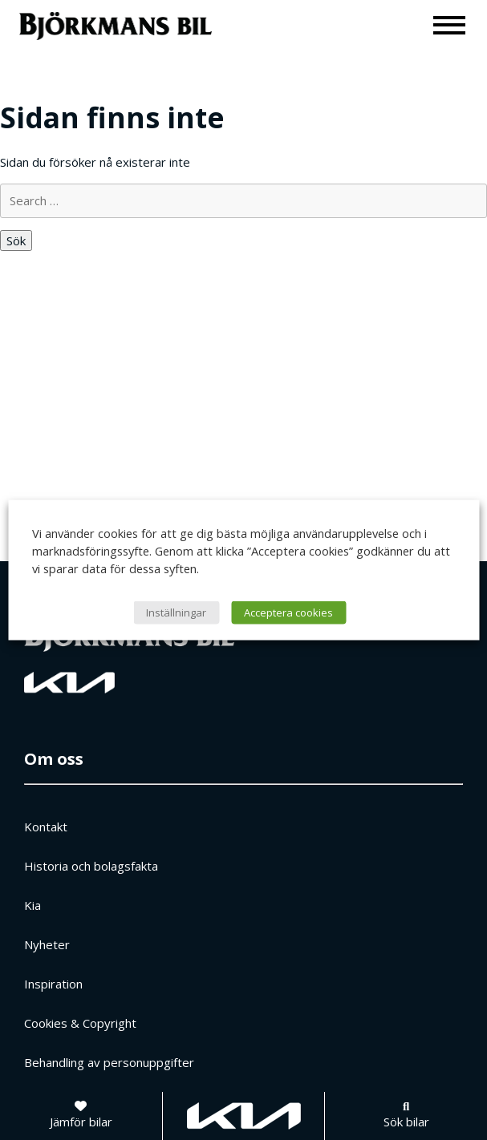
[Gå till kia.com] (244, 1116)
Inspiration (53, 984)
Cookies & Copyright (80, 1023)
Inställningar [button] (176, 612)
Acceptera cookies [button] (288, 612)
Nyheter (47, 944)
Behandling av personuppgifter (109, 1062)
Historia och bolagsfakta (91, 866)
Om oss (53, 759)
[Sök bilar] (406, 1116)
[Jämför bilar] (81, 1116)
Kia (32, 905)
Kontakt (45, 827)
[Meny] (450, 24)
